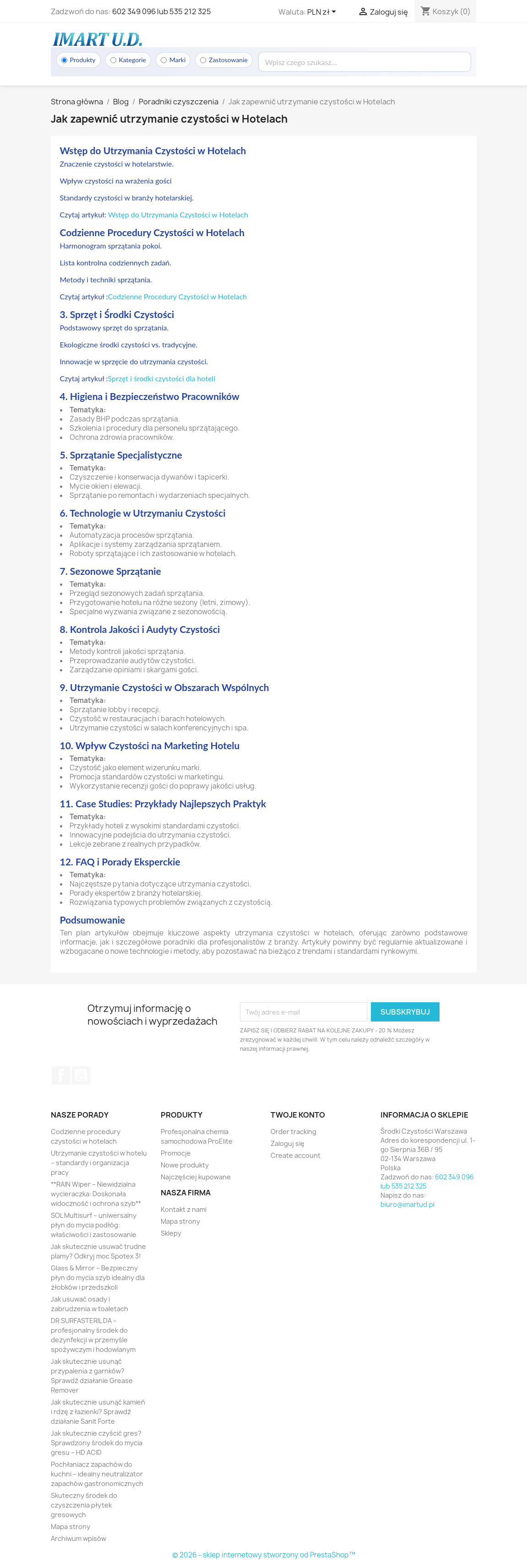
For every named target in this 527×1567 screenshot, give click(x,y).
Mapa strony (70, 1526)
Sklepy (171, 1233)
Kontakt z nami (183, 1209)
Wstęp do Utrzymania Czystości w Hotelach (178, 214)
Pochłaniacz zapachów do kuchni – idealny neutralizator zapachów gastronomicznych (97, 1474)
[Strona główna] (96, 39)
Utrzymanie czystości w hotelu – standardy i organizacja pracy (99, 1163)
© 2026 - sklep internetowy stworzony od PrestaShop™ (263, 1555)
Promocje (176, 1153)
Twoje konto (298, 1115)
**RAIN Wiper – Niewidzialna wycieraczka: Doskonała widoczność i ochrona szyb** (96, 1194)
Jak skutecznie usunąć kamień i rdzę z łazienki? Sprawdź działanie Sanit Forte (98, 1412)
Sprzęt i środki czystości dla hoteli (162, 378)
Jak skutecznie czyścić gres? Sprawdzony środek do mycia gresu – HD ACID (96, 1443)
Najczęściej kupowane (196, 1177)
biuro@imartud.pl (407, 1204)
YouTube (81, 1075)
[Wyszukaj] (364, 62)
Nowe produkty (185, 1165)
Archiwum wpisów (78, 1538)
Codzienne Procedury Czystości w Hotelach (177, 296)
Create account (296, 1155)
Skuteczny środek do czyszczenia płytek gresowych (84, 1505)
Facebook (61, 1075)
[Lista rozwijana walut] (323, 12)
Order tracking (293, 1131)
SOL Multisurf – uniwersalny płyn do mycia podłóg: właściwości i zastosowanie (93, 1225)
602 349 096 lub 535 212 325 (161, 11)
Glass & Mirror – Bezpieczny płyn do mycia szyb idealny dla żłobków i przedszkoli (98, 1277)
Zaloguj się (287, 1143)
